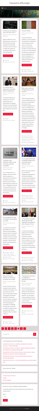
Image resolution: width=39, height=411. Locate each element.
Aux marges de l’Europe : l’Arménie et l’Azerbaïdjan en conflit (10, 219)
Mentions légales (7, 380)
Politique (25, 69)
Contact (5, 378)
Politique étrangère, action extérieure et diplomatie (28, 139)
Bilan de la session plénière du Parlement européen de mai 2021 (9, 277)
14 (21, 328)
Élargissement (26, 257)
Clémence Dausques (7, 169)
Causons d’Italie (26, 31)
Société (29, 69)
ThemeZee (26, 408)
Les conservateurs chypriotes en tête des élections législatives (9, 89)
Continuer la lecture (8, 55)
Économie (7, 60)
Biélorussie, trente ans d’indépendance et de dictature (28, 89)
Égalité (24, 310)
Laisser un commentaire (10, 62)
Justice (31, 310)
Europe (28, 310)
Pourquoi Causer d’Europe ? (9, 375)
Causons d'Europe (19, 2)
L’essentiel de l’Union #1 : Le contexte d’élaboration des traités (17, 360)
